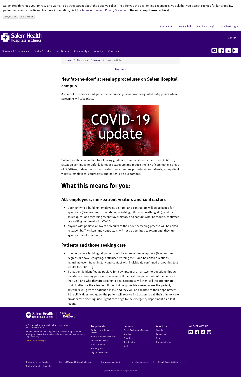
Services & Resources (15, 51)
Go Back (120, 69)
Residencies (129, 342)
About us (82, 60)
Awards (159, 330)
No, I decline (27, 16)
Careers (113, 51)
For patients (98, 326)
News (96, 60)
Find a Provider (42, 51)
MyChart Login (229, 26)
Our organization (164, 342)
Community (82, 51)
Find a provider (98, 344)
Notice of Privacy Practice (37, 361)
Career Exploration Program (136, 330)
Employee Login (207, 26)
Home (67, 60)
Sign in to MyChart (99, 352)
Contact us (167, 26)
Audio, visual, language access (102, 331)
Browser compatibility (111, 361)
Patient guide (97, 348)
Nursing (127, 334)
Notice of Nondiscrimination (39, 366)
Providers (128, 338)
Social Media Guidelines (169, 361)
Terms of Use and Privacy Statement (105, 10)
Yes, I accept (10, 16)
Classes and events (100, 340)
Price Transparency (140, 361)
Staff (126, 345)
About (99, 51)
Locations (62, 51)
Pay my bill (186, 26)
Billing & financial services (103, 336)
